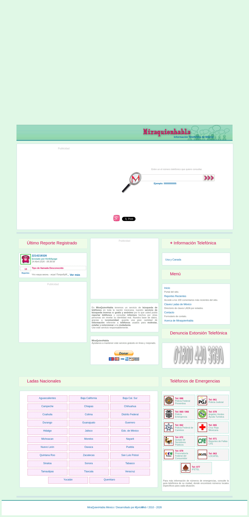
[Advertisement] (125, 64)
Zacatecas (88, 455)
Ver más (75, 274)
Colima (89, 414)
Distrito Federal (130, 414)
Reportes (25, 273)
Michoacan (47, 438)
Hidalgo (47, 430)
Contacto (169, 312)
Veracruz (130, 471)
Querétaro (109, 479)
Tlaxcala (88, 471)
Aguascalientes (47, 398)
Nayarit (130, 438)
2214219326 (39, 255)
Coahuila (47, 414)
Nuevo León (47, 447)
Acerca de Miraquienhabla (178, 320)
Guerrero (130, 422)
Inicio (167, 288)
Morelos (88, 438)
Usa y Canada (173, 259)
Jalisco (89, 430)
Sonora (89, 463)
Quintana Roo (47, 455)
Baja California (88, 398)
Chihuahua (130, 406)
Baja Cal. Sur (130, 398)
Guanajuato (88, 422)
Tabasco (130, 463)
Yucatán (68, 479)
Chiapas (88, 406)
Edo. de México (130, 430)
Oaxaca (88, 447)
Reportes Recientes (175, 296)
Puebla (130, 447)
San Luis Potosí (130, 455)
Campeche (47, 406)
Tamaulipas (47, 471)
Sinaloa (47, 463)
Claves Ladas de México (178, 304)
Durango (47, 422)
